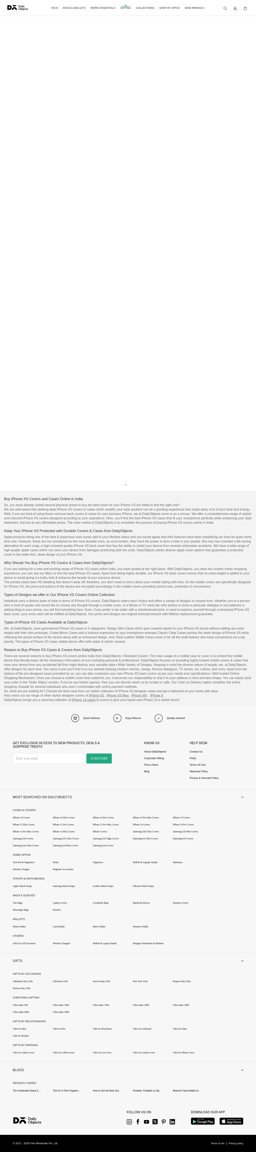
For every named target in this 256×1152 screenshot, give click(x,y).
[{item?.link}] (31, 1121)
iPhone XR (139, 695)
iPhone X (156, 695)
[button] (128, 797)
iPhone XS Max (118, 695)
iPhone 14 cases (84, 700)
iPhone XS (96, 695)
